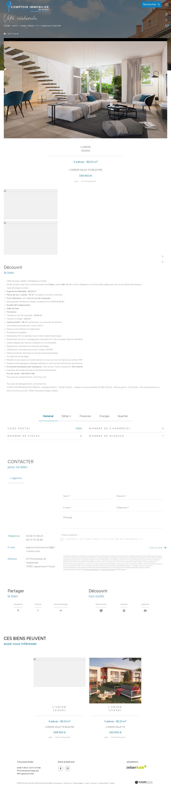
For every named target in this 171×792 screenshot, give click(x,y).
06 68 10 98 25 (34, 535)
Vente (15, 26)
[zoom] (30, 191)
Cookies (112, 784)
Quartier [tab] (123, 416)
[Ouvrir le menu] (167, 4)
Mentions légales (78, 784)
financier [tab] (85, 416)
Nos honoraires (57, 784)
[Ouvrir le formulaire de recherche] (150, 4)
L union (23, 26)
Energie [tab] (104, 416)
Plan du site (67, 784)
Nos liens (94, 784)
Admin (87, 784)
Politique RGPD (103, 784)
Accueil (7, 26)
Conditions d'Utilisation (108, 569)
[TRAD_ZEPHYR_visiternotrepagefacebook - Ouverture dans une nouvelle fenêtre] (60, 768)
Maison (31, 26)
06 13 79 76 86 (34, 539)
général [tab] (48, 416)
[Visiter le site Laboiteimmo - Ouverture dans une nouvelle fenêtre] (143, 783)
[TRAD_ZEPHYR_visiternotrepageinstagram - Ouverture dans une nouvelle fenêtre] (67, 768)
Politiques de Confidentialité (91, 569)
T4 (37, 26)
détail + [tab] (66, 416)
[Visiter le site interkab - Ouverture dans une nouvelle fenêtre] (136, 767)
